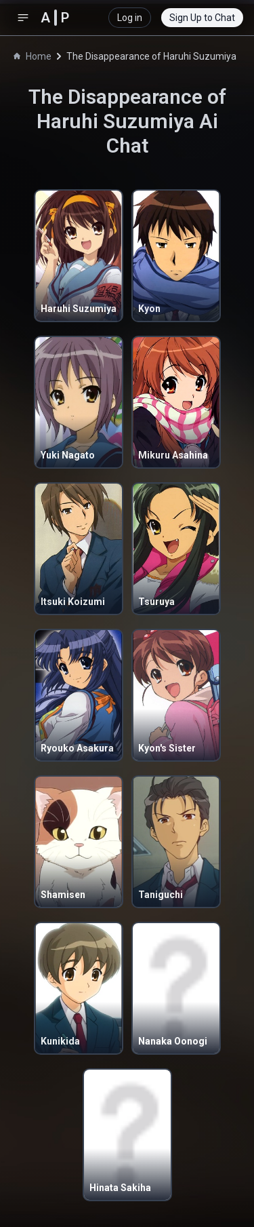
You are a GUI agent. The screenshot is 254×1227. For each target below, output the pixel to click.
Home (32, 56)
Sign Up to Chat (202, 17)
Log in (129, 17)
